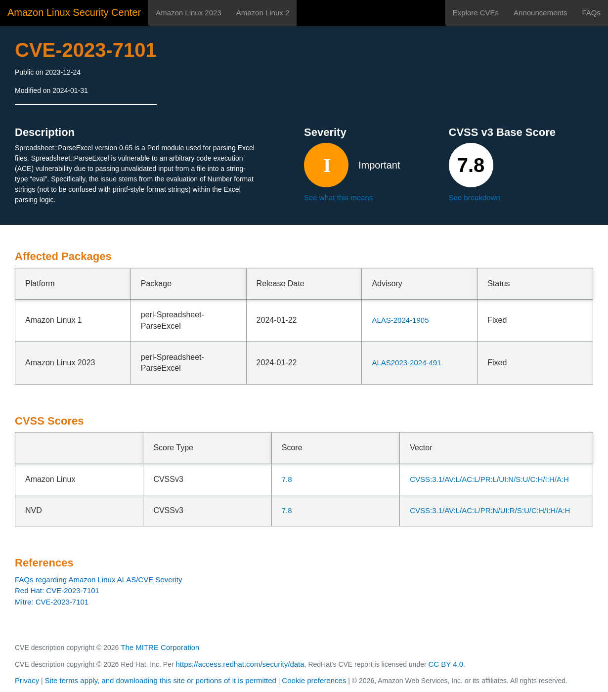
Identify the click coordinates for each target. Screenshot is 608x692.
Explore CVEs (476, 12)
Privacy (27, 680)
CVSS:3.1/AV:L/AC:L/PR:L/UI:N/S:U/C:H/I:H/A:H (489, 479)
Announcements (540, 12)
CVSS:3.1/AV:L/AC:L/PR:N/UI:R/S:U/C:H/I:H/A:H (490, 510)
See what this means (338, 197)
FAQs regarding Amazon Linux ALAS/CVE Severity (98, 579)
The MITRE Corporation (160, 647)
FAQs (591, 12)
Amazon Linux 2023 (188, 12)
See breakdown (474, 197)
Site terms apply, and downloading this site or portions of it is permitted (160, 680)
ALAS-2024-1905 (400, 320)
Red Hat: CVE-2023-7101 (57, 590)
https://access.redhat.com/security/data (239, 664)
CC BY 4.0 (446, 664)
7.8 (287, 479)
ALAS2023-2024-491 (406, 362)
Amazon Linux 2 (263, 12)
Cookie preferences (314, 680)
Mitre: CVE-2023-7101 (51, 602)
